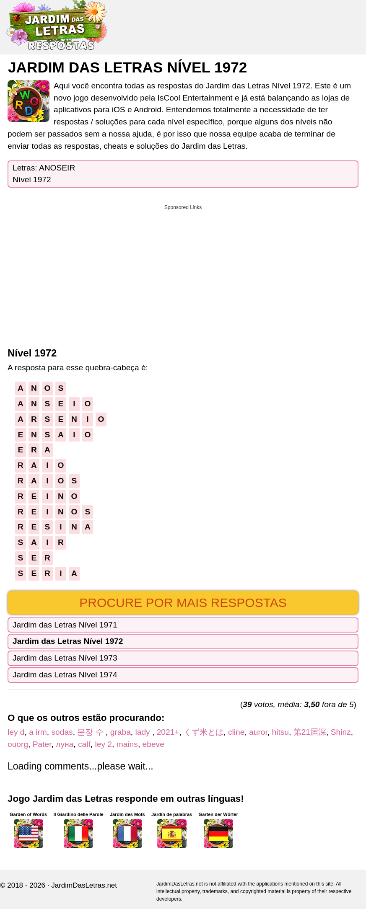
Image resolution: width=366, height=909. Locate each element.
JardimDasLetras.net (84, 885)
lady (143, 732)
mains (127, 744)
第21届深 (309, 732)
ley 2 (103, 744)
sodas (62, 732)
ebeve (153, 744)
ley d (16, 732)
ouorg (18, 744)
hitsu (280, 732)
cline (236, 732)
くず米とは (203, 732)
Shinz (341, 732)
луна (64, 744)
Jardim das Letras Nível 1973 (65, 657)
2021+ (168, 732)
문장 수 (91, 732)
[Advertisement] (183, 273)
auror (258, 732)
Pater (42, 744)
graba (120, 732)
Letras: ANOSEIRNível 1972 (44, 173)
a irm (38, 732)
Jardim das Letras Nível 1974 (65, 674)
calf (84, 744)
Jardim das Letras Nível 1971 (65, 624)
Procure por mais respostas (183, 602)
